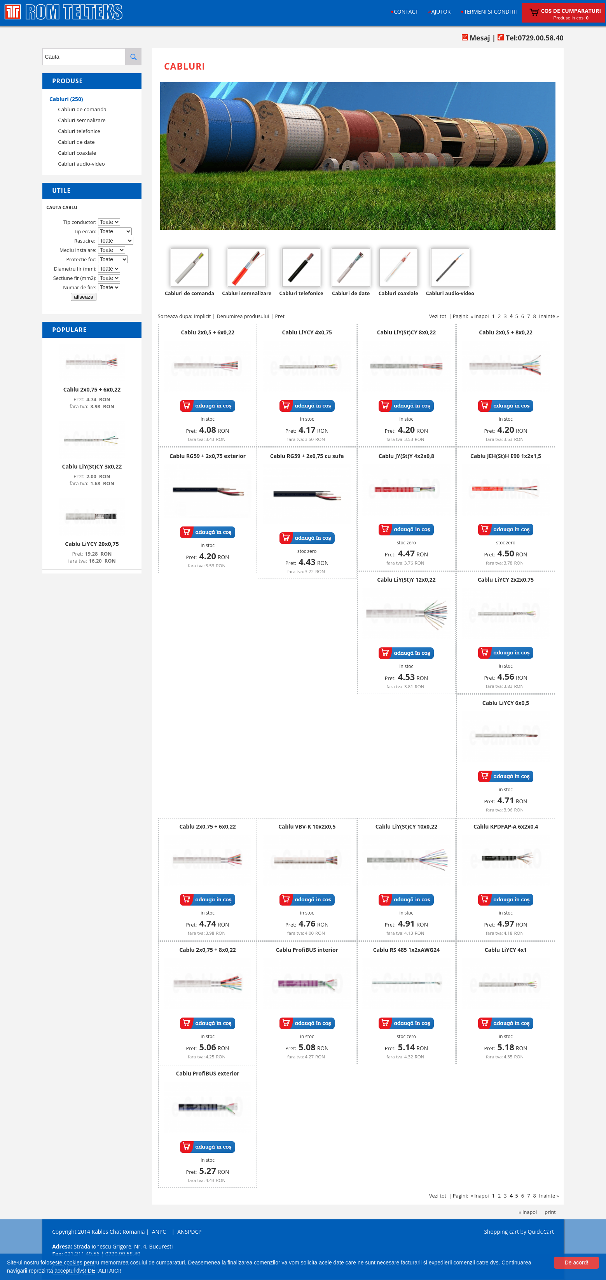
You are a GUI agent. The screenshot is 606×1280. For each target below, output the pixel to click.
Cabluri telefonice (79, 131)
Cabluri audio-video (81, 163)
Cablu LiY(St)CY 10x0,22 (406, 826)
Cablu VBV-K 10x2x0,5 (306, 826)
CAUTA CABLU (61, 207)
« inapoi (528, 1211)
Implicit (202, 316)
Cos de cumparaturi (571, 10)
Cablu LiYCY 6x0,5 (505, 702)
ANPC (159, 1231)
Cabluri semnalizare (82, 120)
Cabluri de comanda (82, 109)
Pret (280, 316)
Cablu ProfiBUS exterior (207, 1073)
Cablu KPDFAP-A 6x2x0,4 (505, 826)
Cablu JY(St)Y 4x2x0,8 (406, 456)
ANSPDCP (189, 1231)
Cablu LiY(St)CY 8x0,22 (406, 332)
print (550, 1211)
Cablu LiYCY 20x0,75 (92, 543)
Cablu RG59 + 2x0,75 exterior (207, 456)
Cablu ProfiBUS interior (307, 949)
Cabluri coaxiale (77, 152)
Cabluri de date (76, 141)
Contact (406, 11)
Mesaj (476, 37)
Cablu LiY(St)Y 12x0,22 (406, 579)
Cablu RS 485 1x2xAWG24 (406, 949)
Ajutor (441, 11)
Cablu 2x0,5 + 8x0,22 (505, 332)
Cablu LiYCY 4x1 (506, 949)
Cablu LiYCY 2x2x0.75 (506, 579)
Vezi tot (437, 316)
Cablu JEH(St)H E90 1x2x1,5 (505, 456)
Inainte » (549, 316)
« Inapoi (480, 316)
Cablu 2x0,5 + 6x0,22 (207, 332)
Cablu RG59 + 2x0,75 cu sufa (307, 456)
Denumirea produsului (243, 316)
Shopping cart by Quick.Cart (519, 1231)
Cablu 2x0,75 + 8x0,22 (207, 949)
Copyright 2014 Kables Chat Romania (98, 1231)
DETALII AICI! (104, 1271)
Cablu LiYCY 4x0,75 (307, 332)
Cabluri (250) (66, 99)
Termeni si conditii (490, 11)
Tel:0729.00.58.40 (531, 37)
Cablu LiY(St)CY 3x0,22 (92, 466)
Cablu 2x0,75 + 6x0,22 (92, 389)
